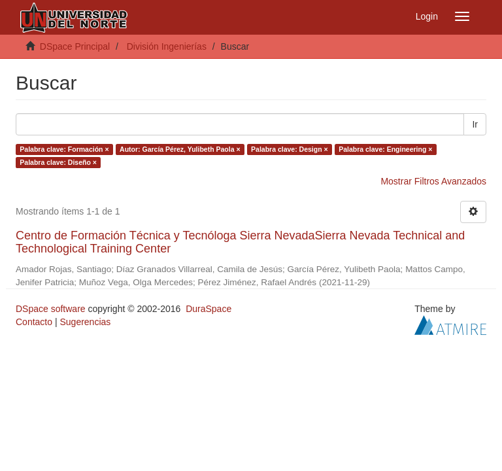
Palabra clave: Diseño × (58, 162)
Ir (475, 124)
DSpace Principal (75, 46)
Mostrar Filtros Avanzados (433, 181)
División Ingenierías (167, 46)
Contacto (34, 322)
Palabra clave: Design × (289, 149)
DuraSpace (208, 309)
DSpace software (51, 309)
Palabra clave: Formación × (64, 149)
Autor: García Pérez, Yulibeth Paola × (180, 149)
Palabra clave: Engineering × (385, 149)
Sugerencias (84, 322)
